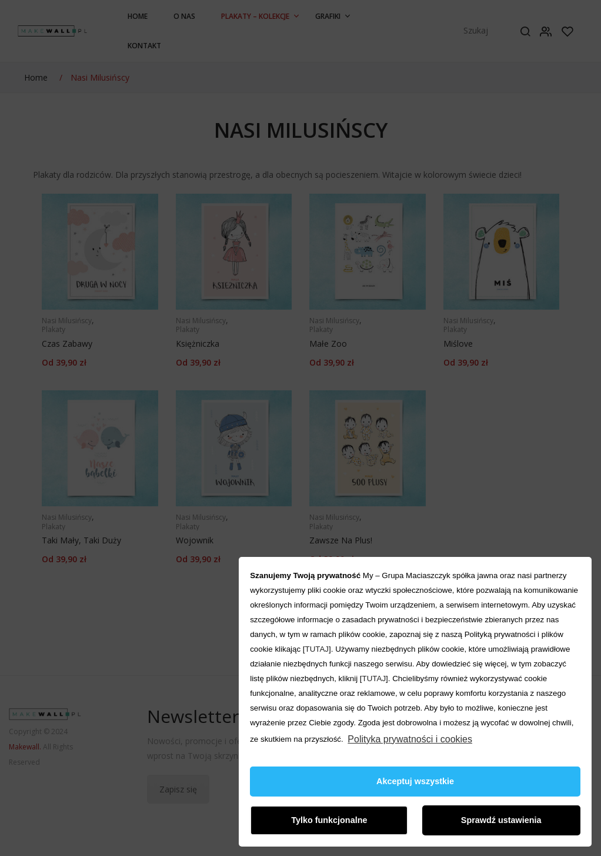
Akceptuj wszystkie (415, 781)
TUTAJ (317, 649)
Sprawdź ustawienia (501, 820)
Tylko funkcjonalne (329, 820)
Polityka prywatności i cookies (410, 739)
